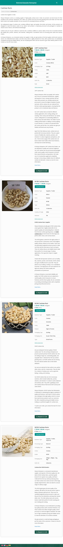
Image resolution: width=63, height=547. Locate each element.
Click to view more (39, 87)
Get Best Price (40, 55)
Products (7, 11)
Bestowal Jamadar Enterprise (26, 3)
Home (3, 11)
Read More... (38, 165)
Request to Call (41, 171)
